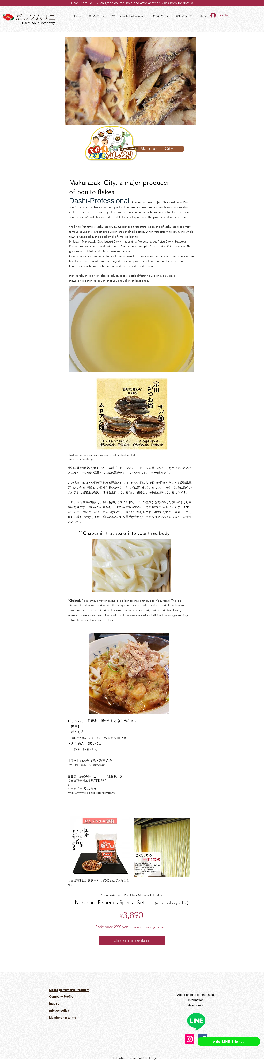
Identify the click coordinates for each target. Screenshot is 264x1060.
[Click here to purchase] (132, 940)
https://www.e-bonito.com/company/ (91, 792)
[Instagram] (189, 1039)
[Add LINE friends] (229, 1041)
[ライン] (196, 1021)
